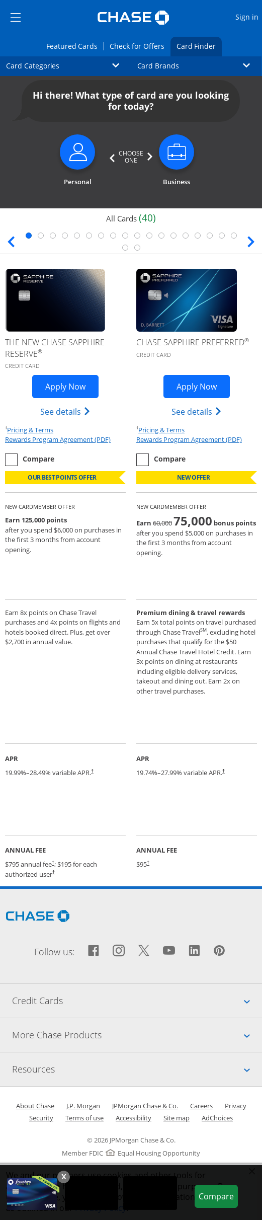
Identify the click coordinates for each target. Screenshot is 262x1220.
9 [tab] (125, 236)
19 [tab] (125, 248)
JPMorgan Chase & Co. (145, 1105)
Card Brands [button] (200, 65)
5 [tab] (77, 236)
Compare (218, 1196)
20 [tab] (137, 248)
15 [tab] (198, 236)
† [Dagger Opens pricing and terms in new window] (92, 771)
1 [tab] (29, 236)
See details (65, 411)
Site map (176, 1117)
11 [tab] (149, 236)
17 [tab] (222, 236)
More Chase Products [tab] (137, 1035)
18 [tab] (234, 236)
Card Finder (199, 45)
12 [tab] (161, 236)
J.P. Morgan (83, 1105)
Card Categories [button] (68, 65)
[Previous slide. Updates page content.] (11, 240)
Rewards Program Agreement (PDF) (58, 439)
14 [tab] (186, 236)
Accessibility (133, 1117)
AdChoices (217, 1117)
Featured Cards (75, 45)
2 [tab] (41, 236)
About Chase (35, 1105)
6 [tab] (89, 236)
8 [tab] (113, 236)
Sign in (248, 16)
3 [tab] (53, 236)
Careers (201, 1105)
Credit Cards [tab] (137, 1001)
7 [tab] (101, 236)
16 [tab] (210, 236)
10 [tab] (137, 236)
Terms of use (84, 1117)
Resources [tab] (137, 1069)
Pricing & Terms (30, 429)
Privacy (235, 1105)
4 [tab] (65, 236)
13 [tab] (173, 236)
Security (41, 1117)
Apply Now (72, 386)
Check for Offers (140, 45)
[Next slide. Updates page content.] (251, 240)
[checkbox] (29, 459)
